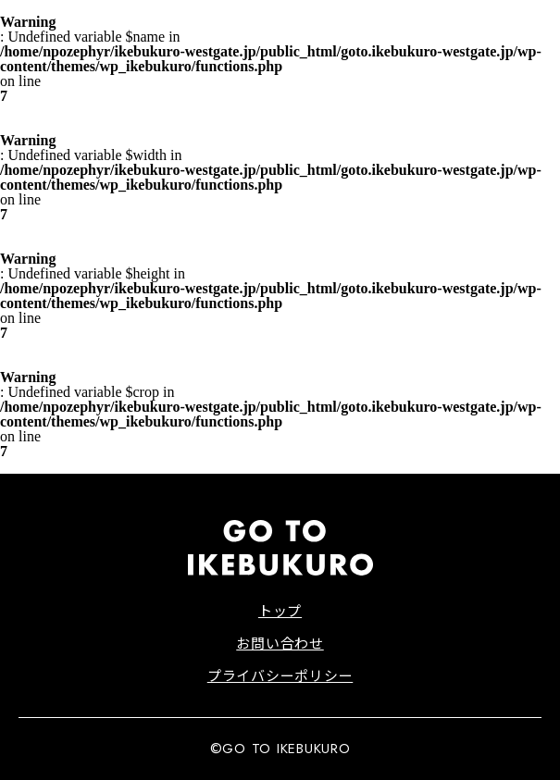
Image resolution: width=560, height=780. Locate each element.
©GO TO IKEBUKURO (280, 748)
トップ (280, 610)
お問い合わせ (280, 642)
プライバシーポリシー (280, 675)
